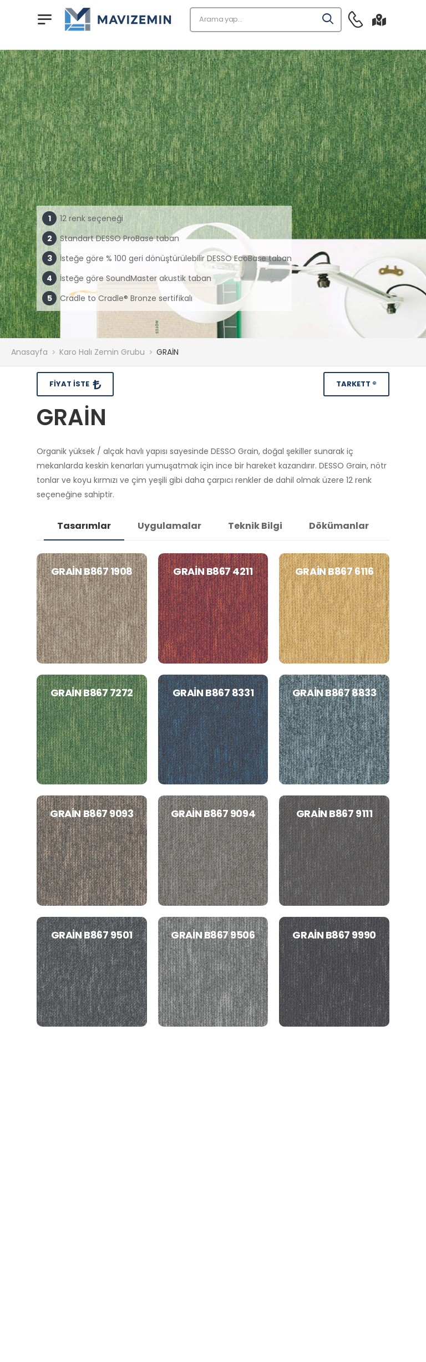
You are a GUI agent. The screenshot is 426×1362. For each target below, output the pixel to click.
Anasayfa (29, 352)
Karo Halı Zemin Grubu (102, 352)
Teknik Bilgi (255, 525)
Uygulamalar (169, 525)
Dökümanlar (339, 525)
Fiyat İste (70, 384)
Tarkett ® (356, 384)
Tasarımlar (84, 525)
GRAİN (167, 352)
